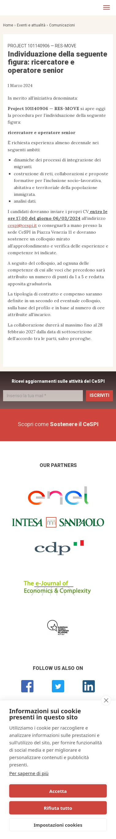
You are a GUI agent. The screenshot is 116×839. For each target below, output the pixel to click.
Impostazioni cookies (58, 825)
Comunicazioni (62, 25)
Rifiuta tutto (58, 808)
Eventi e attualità (31, 25)
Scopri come (58, 424)
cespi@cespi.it (22, 225)
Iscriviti (99, 395)
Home (8, 25)
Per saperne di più (28, 773)
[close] (106, 700)
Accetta (58, 791)
